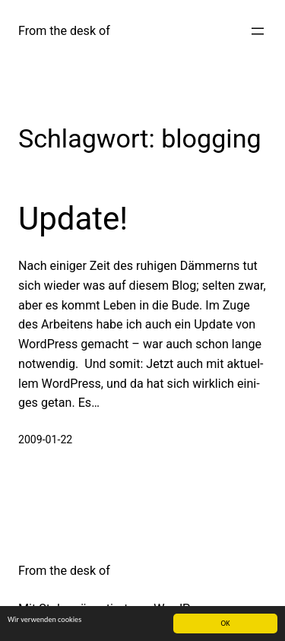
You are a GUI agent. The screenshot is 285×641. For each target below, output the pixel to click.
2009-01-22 (45, 439)
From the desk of (64, 31)
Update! (73, 218)
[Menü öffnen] (258, 31)
